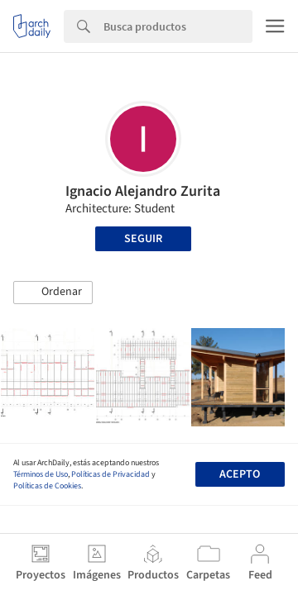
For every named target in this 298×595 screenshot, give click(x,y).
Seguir (143, 239)
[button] (53, 292)
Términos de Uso (40, 474)
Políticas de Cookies (47, 486)
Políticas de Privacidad (110, 474)
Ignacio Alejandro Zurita (142, 191)
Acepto (239, 474)
